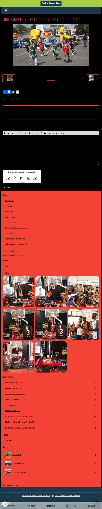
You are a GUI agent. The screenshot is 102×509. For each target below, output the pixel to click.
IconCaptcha (21, 182)
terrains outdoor (51, 405)
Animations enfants (51, 399)
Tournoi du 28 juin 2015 (51, 388)
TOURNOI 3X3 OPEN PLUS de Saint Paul (51, 427)
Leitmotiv (8, 206)
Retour (51, 78)
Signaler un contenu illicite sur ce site (66, 496)
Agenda (8, 266)
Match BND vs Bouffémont (51, 382)
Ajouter (7, 187)
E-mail (5, 113)
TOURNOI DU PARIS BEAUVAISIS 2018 (51, 422)
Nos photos (9, 201)
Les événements (51, 463)
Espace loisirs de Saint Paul (51, 394)
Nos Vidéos (9, 440)
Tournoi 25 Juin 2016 (51, 410)
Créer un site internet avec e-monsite (36, 496)
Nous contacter (11, 222)
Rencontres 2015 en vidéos (15, 239)
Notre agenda (10, 217)
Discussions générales (51, 472)
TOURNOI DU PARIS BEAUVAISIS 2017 (51, 416)
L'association (51, 455)
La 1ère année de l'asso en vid (16, 244)
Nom (4, 103)
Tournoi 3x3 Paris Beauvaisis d (16, 228)
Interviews (9, 233)
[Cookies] (5, 504)
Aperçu (60, 133)
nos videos (9, 212)
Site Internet (7, 123)
